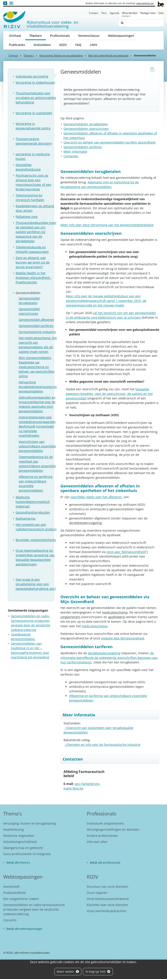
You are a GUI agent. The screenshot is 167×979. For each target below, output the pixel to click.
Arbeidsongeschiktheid (20, 842)
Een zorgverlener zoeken (21, 899)
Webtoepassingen (121, 36)
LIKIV (93, 45)
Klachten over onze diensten (107, 905)
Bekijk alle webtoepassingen (24, 929)
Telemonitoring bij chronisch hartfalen (30, 197)
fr (11, 3)
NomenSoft (11, 886)
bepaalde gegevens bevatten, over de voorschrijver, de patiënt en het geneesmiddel (109, 393)
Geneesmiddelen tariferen (82, 147)
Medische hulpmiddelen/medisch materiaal (33, 501)
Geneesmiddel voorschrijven (29, 311)
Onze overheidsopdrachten (107, 911)
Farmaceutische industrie (37, 332)
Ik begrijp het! (97, 971)
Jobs (161, 13)
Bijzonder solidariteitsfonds (36, 540)
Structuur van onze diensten (107, 886)
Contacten (70, 156)
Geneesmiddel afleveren (36, 320)
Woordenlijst (129, 13)
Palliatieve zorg (27, 217)
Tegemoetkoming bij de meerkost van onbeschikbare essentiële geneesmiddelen (37, 464)
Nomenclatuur (89, 36)
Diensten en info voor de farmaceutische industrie (103, 744)
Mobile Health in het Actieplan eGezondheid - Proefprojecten (34, 277)
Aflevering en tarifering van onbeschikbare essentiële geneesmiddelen (35, 483)
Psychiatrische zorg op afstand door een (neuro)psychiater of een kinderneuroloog (33, 182)
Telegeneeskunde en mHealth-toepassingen (32, 249)
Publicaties (17, 45)
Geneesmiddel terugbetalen (29, 300)
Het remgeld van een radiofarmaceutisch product (36, 526)
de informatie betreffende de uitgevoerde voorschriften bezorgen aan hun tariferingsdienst (109, 657)
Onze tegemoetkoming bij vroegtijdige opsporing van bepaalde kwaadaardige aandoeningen (35, 557)
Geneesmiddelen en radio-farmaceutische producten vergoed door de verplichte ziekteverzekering (34, 909)
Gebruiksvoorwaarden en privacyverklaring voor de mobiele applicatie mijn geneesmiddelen (37, 404)
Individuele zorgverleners (105, 823)
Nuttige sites (148, 13)
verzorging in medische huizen (33, 156)
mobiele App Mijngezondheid (122, 638)
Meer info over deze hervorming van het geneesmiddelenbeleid (107, 225)
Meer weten (68, 971)
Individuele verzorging (32, 76)
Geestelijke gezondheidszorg (28, 167)
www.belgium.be (145, 3)
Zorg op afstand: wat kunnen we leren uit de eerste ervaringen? (33, 262)
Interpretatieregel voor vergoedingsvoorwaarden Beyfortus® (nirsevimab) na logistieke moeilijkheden (37, 426)
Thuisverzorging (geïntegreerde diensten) (34, 141)
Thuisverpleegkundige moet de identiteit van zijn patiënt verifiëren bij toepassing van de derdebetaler (36, 232)
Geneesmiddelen (28, 293)
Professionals (60, 36)
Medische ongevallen (18, 836)
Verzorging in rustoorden (34, 113)
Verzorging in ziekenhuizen (35, 82)
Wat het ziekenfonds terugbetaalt (108, 55)
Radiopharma (25, 518)
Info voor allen (97, 842)
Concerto (9, 920)
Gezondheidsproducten (33, 512)
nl (5, 3)
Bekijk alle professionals (105, 862)
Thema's (37, 35)
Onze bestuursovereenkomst (108, 899)
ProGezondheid (14, 893)
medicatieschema (94, 626)
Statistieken (42, 45)
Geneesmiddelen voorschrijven (86, 129)
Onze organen (97, 893)
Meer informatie (75, 151)
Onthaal (15, 36)
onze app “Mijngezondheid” (127, 552)
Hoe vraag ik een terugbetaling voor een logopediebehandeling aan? (36, 584)
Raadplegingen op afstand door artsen (35, 208)
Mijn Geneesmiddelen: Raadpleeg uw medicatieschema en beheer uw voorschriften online (37, 367)
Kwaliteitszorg (13, 829)
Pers (104, 13)
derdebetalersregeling (104, 653)
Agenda (114, 13)
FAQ (78, 45)
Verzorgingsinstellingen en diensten (113, 829)
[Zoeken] (141, 16)
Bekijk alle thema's (18, 862)
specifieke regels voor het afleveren (96, 497)
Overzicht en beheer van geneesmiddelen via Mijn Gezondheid (109, 142)
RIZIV (63, 45)
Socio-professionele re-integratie (27, 854)
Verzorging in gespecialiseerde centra (33, 126)
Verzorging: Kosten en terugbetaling (61, 55)
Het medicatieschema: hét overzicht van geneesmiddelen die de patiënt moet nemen (38, 345)
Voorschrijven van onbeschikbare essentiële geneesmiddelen (37, 446)
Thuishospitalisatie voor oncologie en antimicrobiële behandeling (36, 97)
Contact (93, 13)
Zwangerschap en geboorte (23, 848)
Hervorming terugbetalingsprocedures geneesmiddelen (38, 386)
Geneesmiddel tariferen (36, 326)
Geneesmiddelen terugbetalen (85, 124)
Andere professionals (102, 836)
